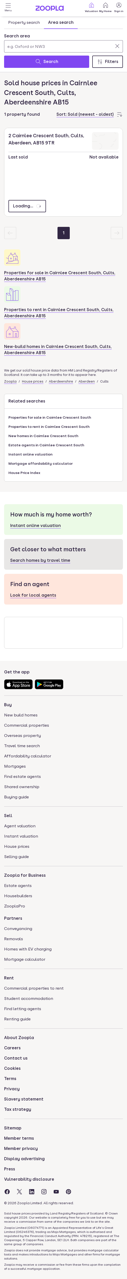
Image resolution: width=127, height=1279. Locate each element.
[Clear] (117, 46)
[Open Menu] (8, 8)
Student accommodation (28, 998)
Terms (10, 1078)
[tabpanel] (63, 49)
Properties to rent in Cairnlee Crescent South (49, 427)
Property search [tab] (24, 22)
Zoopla (10, 381)
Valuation (91, 7)
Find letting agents (22, 1008)
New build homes (21, 715)
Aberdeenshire (61, 381)
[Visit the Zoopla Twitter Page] (19, 1192)
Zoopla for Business (25, 875)
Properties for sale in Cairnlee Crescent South (49, 417)
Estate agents (18, 885)
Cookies (12, 1068)
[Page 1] (63, 233)
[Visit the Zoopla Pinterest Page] (68, 1192)
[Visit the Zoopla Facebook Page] (7, 1192)
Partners (13, 918)
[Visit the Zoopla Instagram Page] (44, 1192)
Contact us (16, 1058)
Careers (12, 1047)
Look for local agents (33, 595)
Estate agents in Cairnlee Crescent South (46, 445)
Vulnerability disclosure (29, 1179)
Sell (8, 815)
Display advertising (24, 1158)
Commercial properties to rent (34, 988)
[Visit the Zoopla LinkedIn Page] (32, 1192)
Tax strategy (17, 1109)
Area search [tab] (61, 22)
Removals (13, 938)
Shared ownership (21, 786)
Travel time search (22, 745)
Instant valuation (21, 836)
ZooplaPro (14, 906)
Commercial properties (26, 725)
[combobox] (63, 42)
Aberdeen (86, 381)
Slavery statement (23, 1099)
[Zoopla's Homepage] (50, 9)
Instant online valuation (30, 454)
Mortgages (15, 766)
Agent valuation (20, 825)
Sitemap (12, 1128)
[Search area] (63, 46)
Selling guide (16, 856)
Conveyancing (18, 928)
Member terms (19, 1138)
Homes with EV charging (28, 949)
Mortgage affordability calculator (40, 463)
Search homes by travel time (40, 560)
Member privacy (21, 1148)
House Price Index (24, 473)
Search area (17, 36)
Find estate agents (22, 776)
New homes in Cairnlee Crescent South (43, 436)
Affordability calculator (27, 756)
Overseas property (22, 735)
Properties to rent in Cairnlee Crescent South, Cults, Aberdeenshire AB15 (58, 312)
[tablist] (41, 22)
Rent (9, 978)
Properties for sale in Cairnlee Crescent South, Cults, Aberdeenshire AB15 (59, 275)
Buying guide (16, 797)
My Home (105, 7)
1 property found (22, 114)
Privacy (12, 1088)
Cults (104, 381)
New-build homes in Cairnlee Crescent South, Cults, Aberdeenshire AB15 (58, 349)
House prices (32, 381)
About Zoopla (19, 1037)
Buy (8, 704)
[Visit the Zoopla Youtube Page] (56, 1192)
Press (9, 1169)
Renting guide (17, 1019)
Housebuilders (18, 895)
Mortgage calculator (24, 959)
